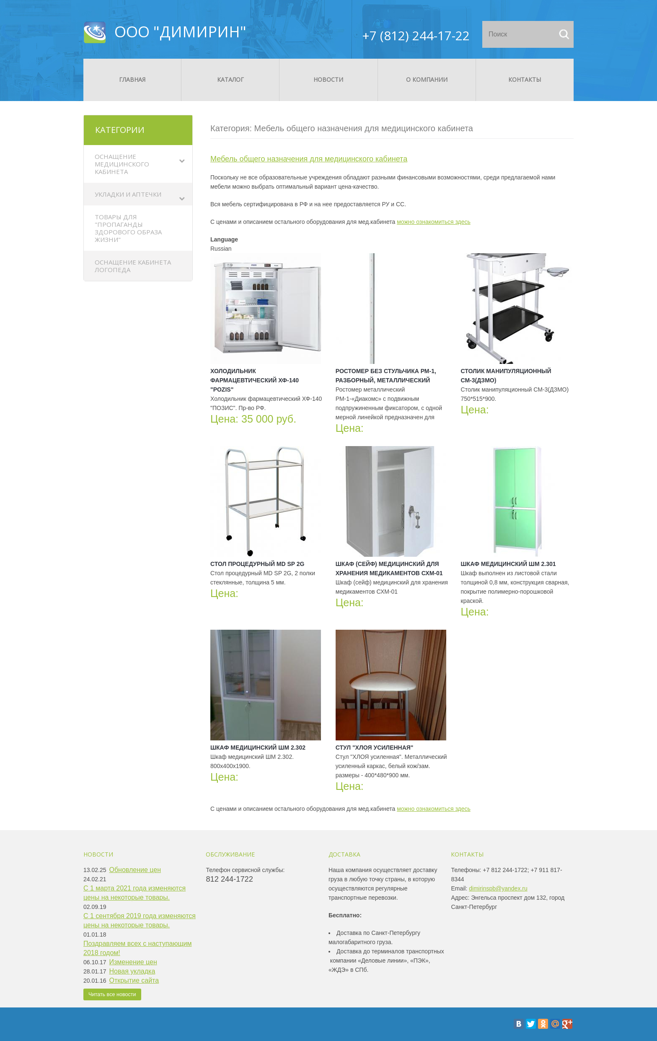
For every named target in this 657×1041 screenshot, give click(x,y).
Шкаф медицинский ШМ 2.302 (257, 747)
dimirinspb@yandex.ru (498, 888)
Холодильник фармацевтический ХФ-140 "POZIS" (254, 380)
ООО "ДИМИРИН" (180, 31)
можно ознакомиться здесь (434, 221)
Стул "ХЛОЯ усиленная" (375, 747)
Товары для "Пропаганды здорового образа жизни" (128, 228)
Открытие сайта (134, 980)
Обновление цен (135, 869)
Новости (328, 79)
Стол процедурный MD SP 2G (257, 564)
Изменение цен (133, 962)
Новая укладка (132, 971)
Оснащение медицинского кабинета (122, 164)
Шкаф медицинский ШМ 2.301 (508, 564)
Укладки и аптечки (128, 194)
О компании (426, 79)
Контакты (524, 79)
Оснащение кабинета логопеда (133, 266)
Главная (132, 79)
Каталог (230, 79)
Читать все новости (112, 994)
